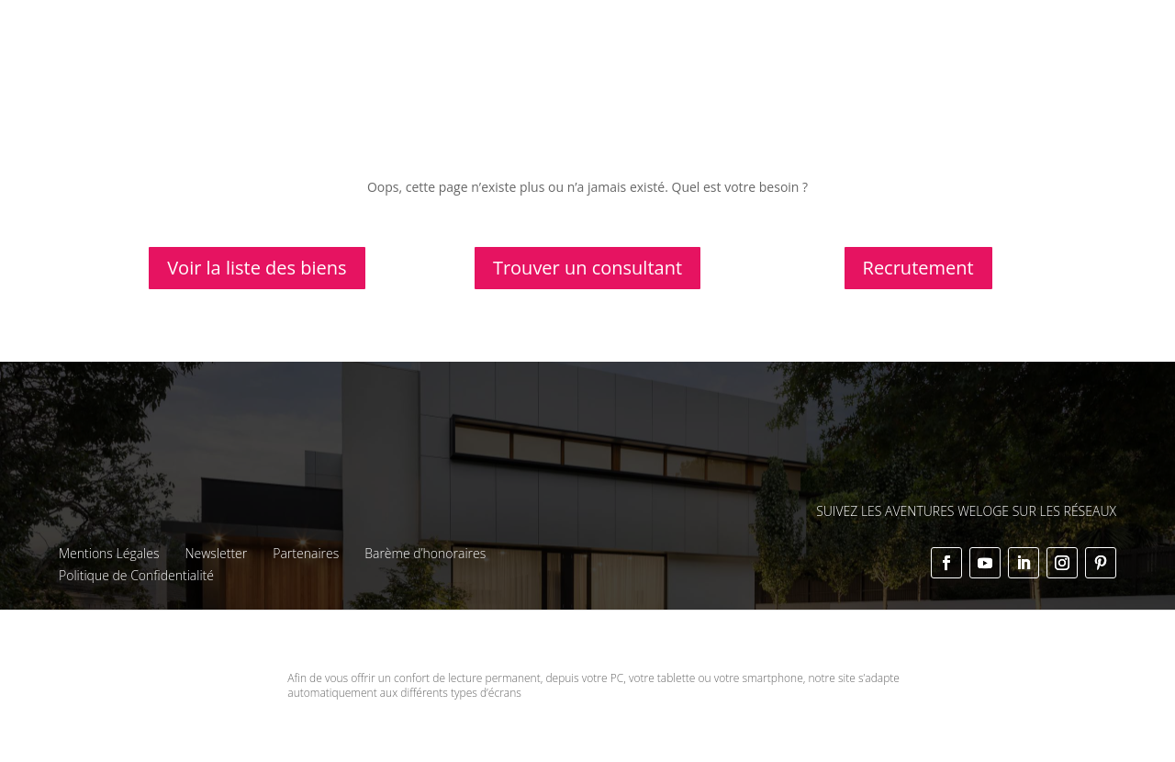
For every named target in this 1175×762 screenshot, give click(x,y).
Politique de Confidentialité (136, 575)
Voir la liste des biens (256, 267)
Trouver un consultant (587, 267)
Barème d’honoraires (425, 553)
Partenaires (306, 553)
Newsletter (216, 553)
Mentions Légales (109, 553)
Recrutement (918, 267)
